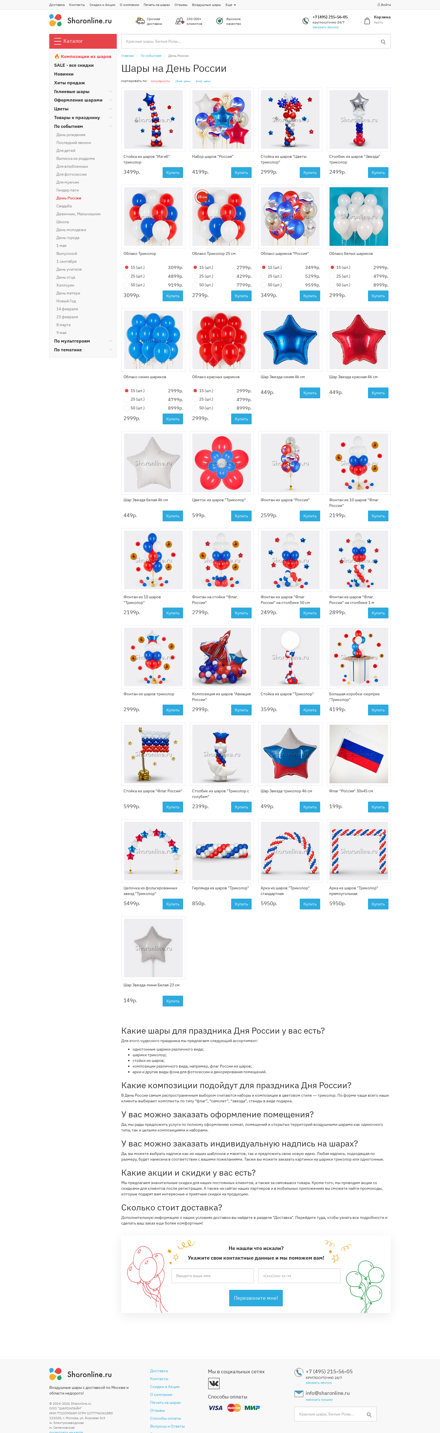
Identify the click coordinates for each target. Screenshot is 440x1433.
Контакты (77, 5)
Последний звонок (73, 142)
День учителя (69, 269)
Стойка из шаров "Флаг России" (153, 790)
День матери (68, 293)
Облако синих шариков (145, 376)
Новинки (64, 74)
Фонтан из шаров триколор (149, 693)
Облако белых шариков (351, 253)
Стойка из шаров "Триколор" (287, 693)
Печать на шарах (157, 5)
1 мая (61, 245)
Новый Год (66, 301)
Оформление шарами (78, 100)
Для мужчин (67, 182)
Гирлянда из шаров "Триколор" (220, 887)
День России (68, 198)
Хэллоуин (65, 285)
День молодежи (71, 229)
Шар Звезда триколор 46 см (286, 790)
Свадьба (64, 205)
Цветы (61, 108)
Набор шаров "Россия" (212, 156)
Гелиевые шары (72, 91)
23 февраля (67, 316)
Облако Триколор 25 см (214, 253)
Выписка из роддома (75, 158)
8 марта (63, 324)
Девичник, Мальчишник (78, 213)
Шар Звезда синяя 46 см (283, 376)
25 (134, 276)
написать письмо (319, 1399)
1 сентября (66, 261)
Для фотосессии (71, 174)
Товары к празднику (77, 117)
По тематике (68, 349)
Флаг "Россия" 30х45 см (351, 790)
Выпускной (66, 253)
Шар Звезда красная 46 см (353, 376)
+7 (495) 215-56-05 (330, 17)
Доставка (57, 5)
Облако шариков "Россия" (285, 253)
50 (134, 285)
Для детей (65, 150)
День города (67, 237)
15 (134, 267)
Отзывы (181, 5)
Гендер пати (67, 190)
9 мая (61, 332)
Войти (384, 4)
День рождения (70, 134)
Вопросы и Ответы (167, 1426)
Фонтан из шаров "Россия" (285, 499)
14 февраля (67, 308)
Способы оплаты (165, 1418)
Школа (62, 221)
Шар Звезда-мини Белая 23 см (152, 984)
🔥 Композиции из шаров (82, 56)
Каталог (68, 41)
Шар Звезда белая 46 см (146, 499)
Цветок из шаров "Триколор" (219, 499)
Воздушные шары (206, 5)
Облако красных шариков (216, 376)
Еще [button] (231, 5)
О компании (129, 5)
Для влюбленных (72, 166)
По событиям (68, 126)
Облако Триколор (140, 253)
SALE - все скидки (74, 65)
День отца (65, 277)
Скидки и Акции (102, 5)
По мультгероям (72, 341)
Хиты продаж (69, 82)
